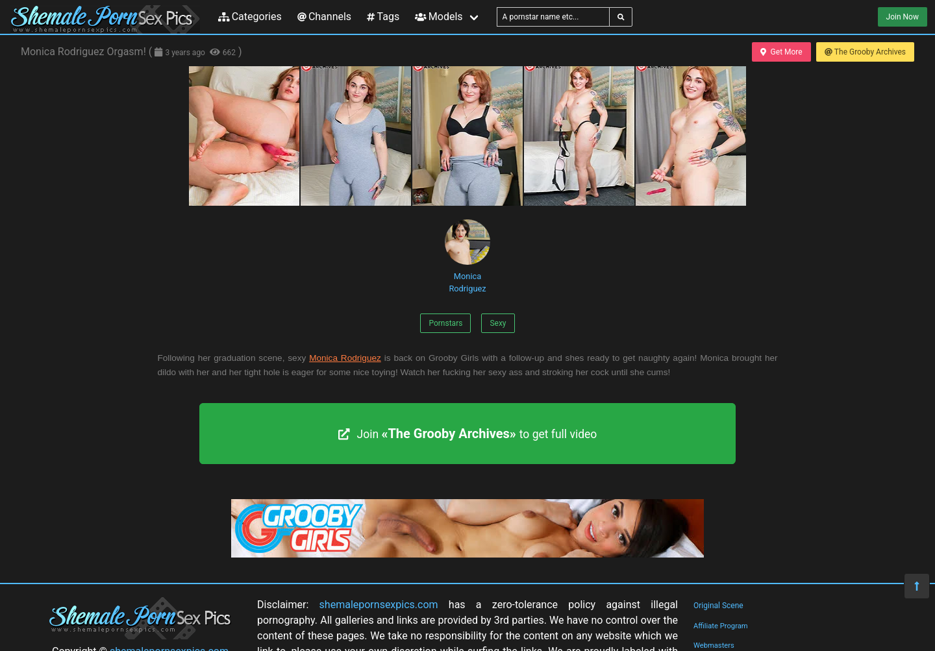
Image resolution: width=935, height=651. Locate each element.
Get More (781, 51)
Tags (383, 16)
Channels (324, 16)
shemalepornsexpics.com (378, 604)
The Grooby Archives (865, 51)
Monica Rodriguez (467, 256)
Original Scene (718, 605)
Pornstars (445, 323)
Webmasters (713, 645)
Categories (250, 16)
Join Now (902, 16)
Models (438, 16)
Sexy (498, 323)
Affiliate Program (720, 626)
